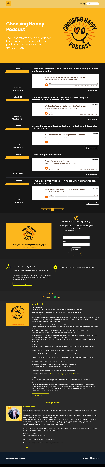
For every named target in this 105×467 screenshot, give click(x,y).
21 (46, 211)
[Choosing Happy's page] (83, 4)
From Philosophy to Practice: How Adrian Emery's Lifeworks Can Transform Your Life (64, 183)
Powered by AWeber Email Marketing (76, 256)
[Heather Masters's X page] (24, 450)
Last (62, 211)
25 (58, 211)
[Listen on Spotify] (57, 299)
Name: (64, 236)
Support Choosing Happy (22, 285)
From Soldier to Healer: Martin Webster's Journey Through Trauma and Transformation (65, 71)
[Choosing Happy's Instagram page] (80, 4)
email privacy (80, 254)
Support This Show (40, 397)
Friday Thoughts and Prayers (46, 155)
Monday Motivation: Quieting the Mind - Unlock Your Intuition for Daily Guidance (64, 128)
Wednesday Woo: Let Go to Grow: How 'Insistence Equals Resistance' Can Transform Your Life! (60, 99)
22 (49, 211)
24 (55, 211)
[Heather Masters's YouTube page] (26, 450)
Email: (64, 242)
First (43, 211)
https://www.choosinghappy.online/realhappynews (65, 376)
